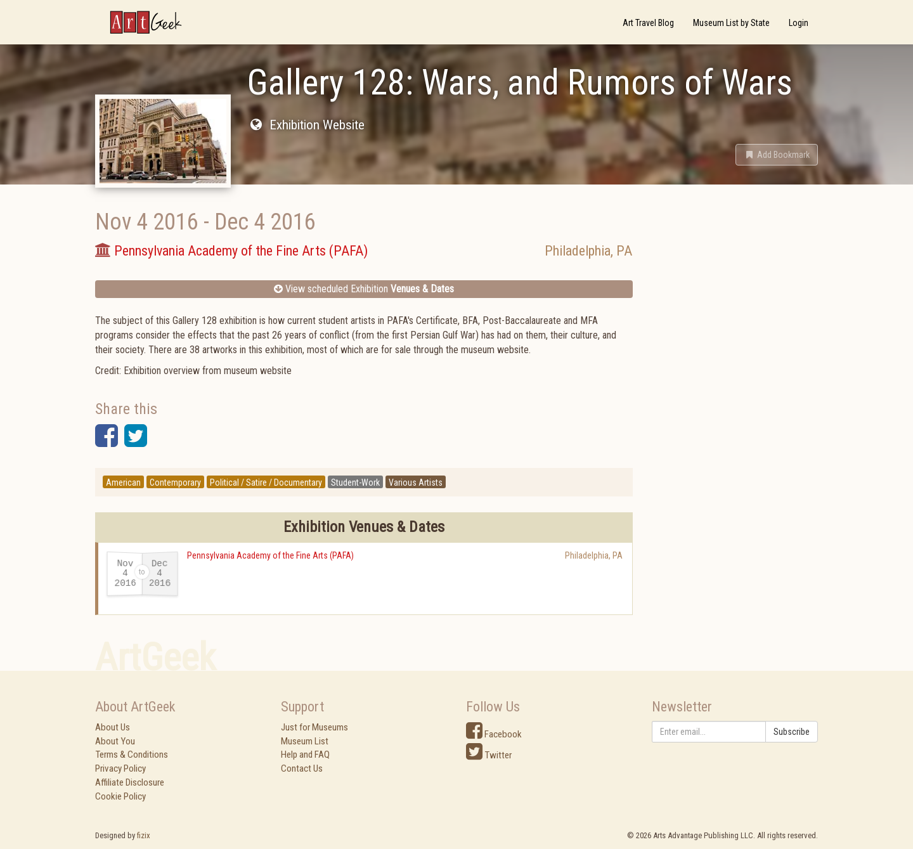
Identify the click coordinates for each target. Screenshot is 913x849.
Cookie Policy (120, 796)
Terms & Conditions (131, 754)
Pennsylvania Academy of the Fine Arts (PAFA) (270, 555)
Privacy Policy (120, 768)
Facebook (494, 734)
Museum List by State (731, 23)
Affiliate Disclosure (129, 782)
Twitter (489, 755)
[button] (776, 154)
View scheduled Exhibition (364, 289)
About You (115, 741)
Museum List (304, 741)
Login (798, 23)
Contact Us (302, 768)
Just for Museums (314, 727)
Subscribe (792, 732)
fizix (143, 835)
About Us (112, 727)
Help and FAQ (305, 754)
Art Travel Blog (648, 23)
